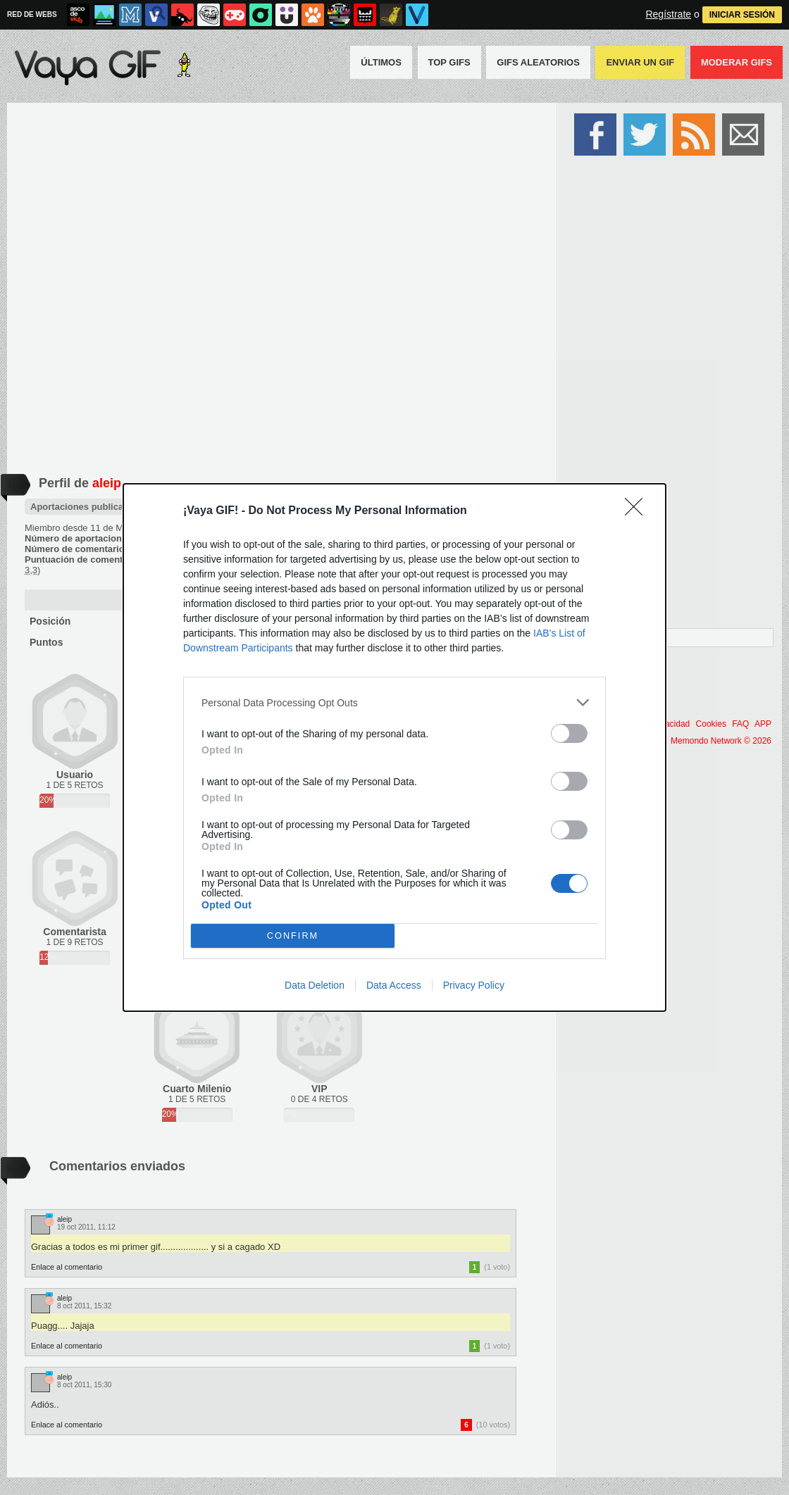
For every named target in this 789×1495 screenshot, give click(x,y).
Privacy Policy (473, 985)
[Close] (638, 511)
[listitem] (394, 702)
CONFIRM (292, 936)
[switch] (569, 733)
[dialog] (394, 747)
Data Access (393, 985)
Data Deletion (314, 985)
